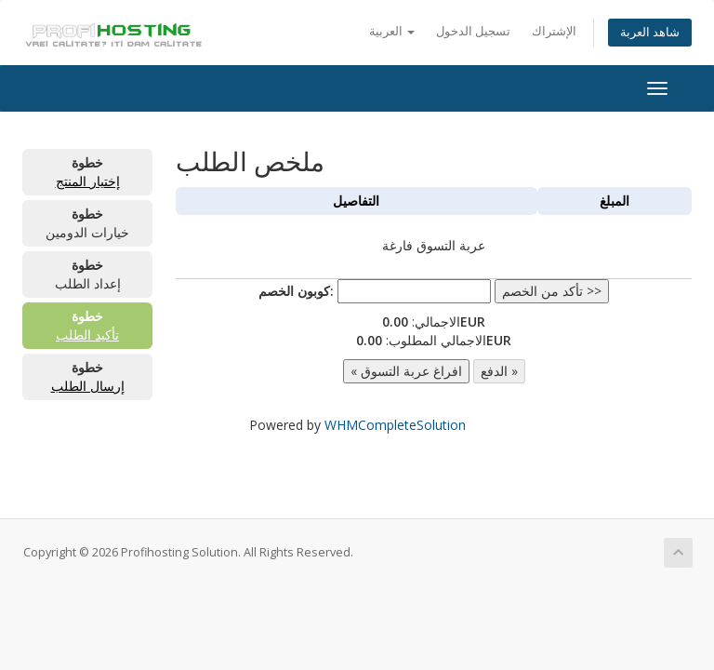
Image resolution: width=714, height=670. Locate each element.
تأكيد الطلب (87, 334)
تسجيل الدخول (473, 31)
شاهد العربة (650, 32)
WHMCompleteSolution (395, 425)
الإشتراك (554, 31)
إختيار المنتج (88, 181)
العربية (392, 31)
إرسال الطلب (88, 386)
